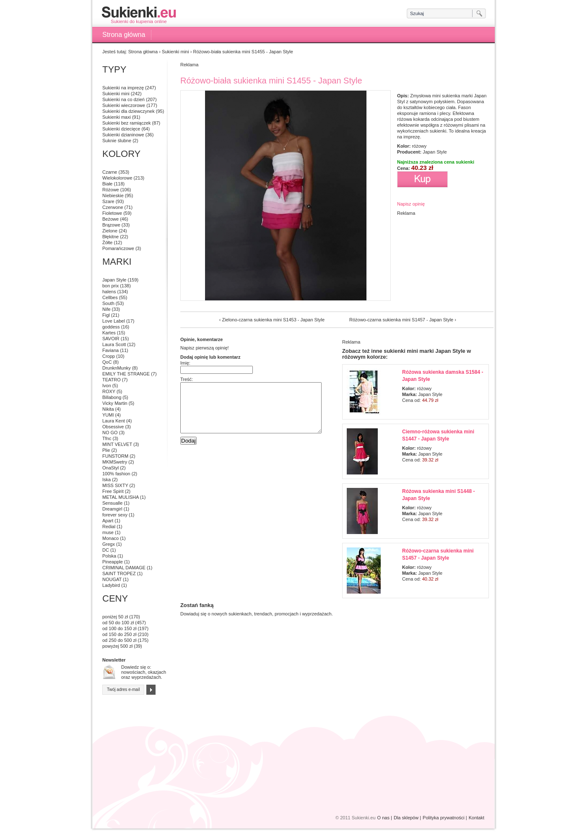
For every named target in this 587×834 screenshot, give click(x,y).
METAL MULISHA (120, 497)
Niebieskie (113, 195)
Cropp (108, 356)
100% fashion (116, 473)
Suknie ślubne (116, 140)
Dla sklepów (406, 817)
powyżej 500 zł (117, 646)
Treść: (186, 379)
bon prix (110, 285)
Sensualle (112, 503)
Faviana (110, 350)
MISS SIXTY (115, 485)
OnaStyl (110, 467)
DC (105, 550)
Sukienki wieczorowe (123, 105)
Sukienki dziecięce (121, 128)
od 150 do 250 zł (119, 634)
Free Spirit (113, 491)
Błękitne (110, 236)
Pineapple (112, 561)
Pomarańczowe (118, 248)
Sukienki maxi (116, 117)
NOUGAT (112, 579)
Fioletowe (112, 213)
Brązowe (111, 224)
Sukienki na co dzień (123, 99)
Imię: (185, 362)
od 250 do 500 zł (119, 640)
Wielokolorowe (117, 177)
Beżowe (110, 219)
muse (108, 532)
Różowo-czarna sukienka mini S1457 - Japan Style (401, 319)
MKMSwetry (114, 461)
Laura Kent (113, 420)
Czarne (109, 172)
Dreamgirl (112, 508)
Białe (107, 183)
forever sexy (114, 514)
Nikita (108, 409)
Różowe (110, 189)
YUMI (108, 414)
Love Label (113, 320)
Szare (108, 201)
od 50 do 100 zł (118, 622)
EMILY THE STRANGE (126, 373)
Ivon (106, 385)
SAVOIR (110, 338)
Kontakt (476, 817)
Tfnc (106, 438)
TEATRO (111, 379)
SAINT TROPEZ (119, 573)
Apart (107, 520)
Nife (106, 309)
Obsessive (113, 426)
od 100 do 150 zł (119, 628)
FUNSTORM (115, 456)
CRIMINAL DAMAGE (123, 567)
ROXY (108, 391)
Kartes (109, 332)
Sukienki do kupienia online (139, 15)
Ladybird (111, 585)
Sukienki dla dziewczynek (128, 111)
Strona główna (123, 34)
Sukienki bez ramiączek (126, 122)
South (108, 303)
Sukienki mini (175, 51)
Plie (106, 450)
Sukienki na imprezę (123, 87)
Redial (108, 526)
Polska (109, 555)
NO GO (110, 432)
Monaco (110, 538)
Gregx (108, 544)
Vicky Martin (114, 403)
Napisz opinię (411, 203)
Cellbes (110, 297)
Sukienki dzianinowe (123, 134)
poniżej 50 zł (115, 616)
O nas (383, 817)
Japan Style (435, 151)
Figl (106, 315)
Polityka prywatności (444, 817)
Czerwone (112, 207)
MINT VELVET (117, 444)
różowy (419, 146)
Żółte (107, 242)
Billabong (111, 397)
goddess (111, 326)
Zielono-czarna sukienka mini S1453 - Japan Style (273, 319)
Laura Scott (114, 344)
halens (109, 291)
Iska (106, 479)
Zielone (109, 230)
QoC (107, 362)
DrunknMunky (116, 367)
